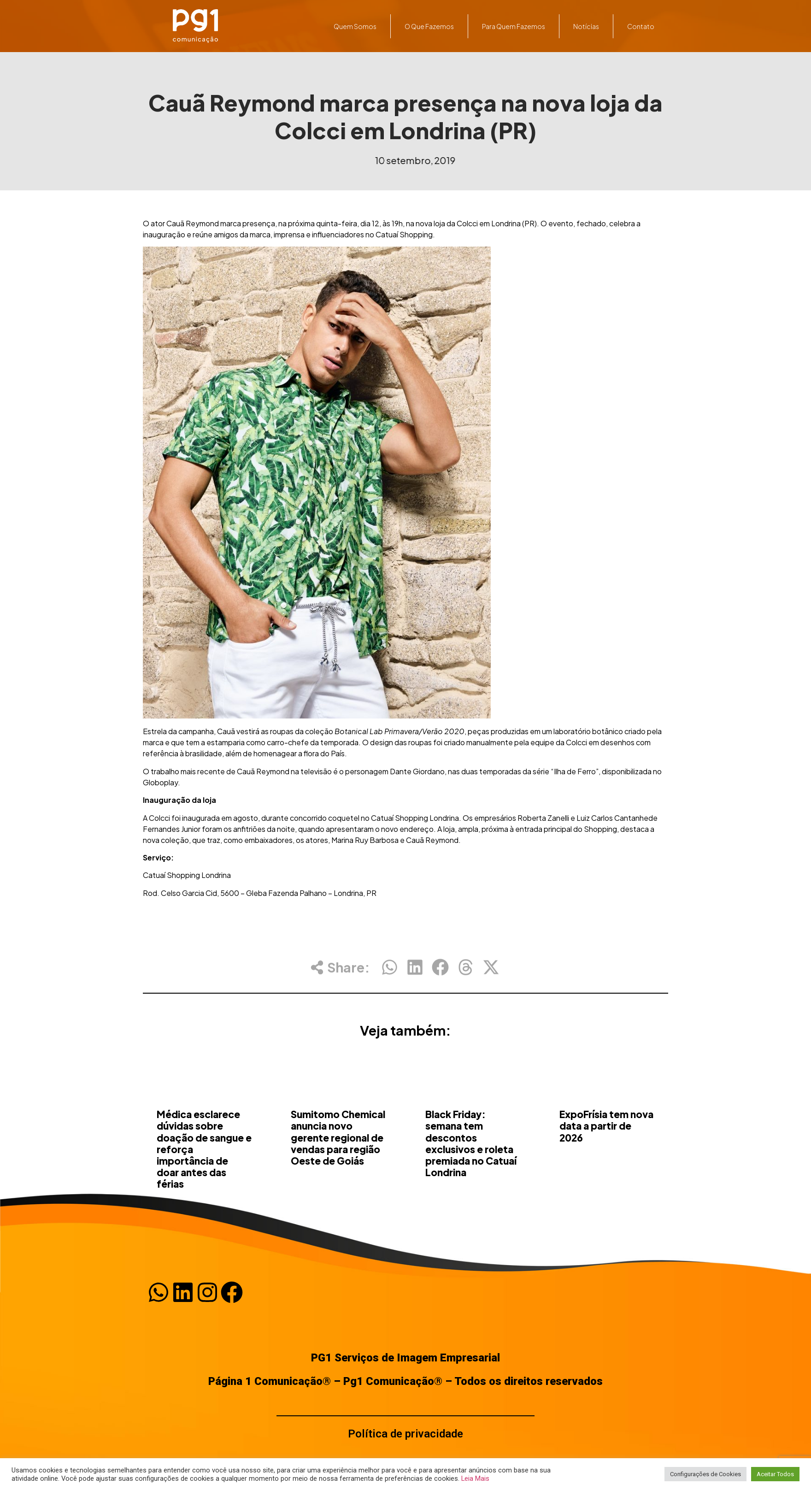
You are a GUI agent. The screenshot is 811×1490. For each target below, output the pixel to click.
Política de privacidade (405, 1433)
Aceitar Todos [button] (775, 1474)
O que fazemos (429, 26)
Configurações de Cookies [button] (705, 1474)
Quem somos (355, 26)
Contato (640, 26)
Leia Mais (475, 1478)
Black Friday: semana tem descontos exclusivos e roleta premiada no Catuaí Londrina (471, 1189)
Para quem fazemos (513, 26)
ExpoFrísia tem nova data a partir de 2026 (606, 1172)
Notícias (586, 26)
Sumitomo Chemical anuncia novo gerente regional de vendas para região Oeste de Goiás (338, 1183)
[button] (389, 975)
